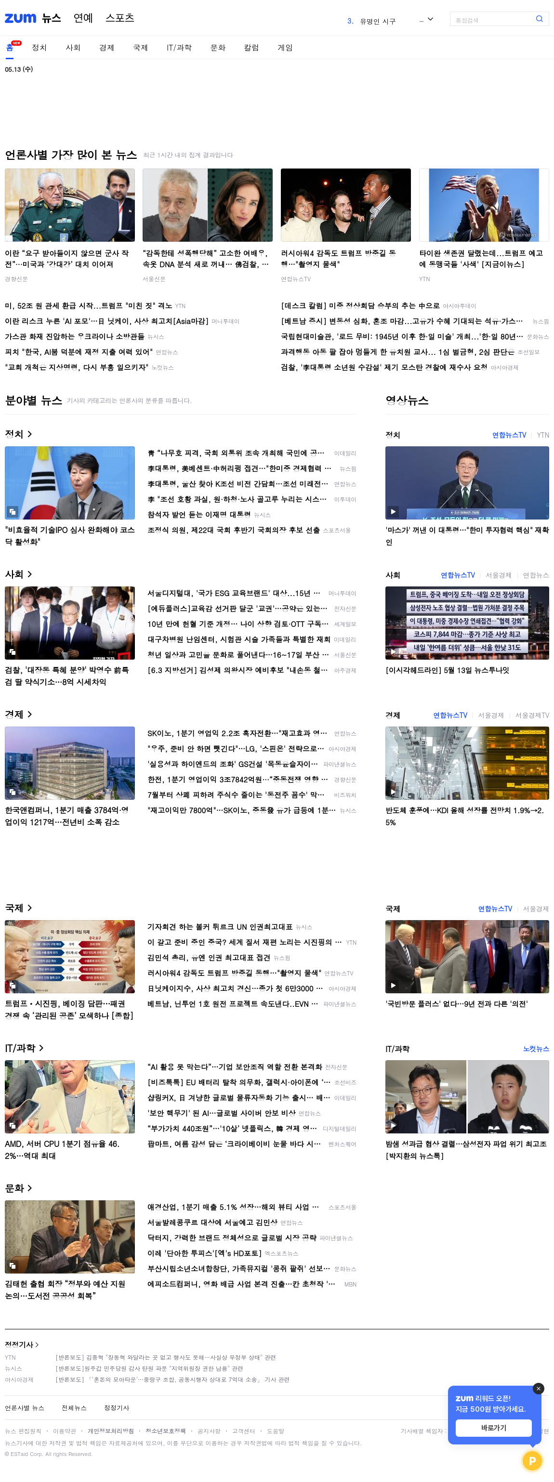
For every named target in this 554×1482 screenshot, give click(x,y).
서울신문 (154, 278)
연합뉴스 (536, 575)
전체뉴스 (74, 1407)
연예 (83, 18)
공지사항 (209, 1431)
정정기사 (19, 1344)
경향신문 (16, 278)
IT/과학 (179, 47)
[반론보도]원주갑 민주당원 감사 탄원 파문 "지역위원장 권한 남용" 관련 (149, 1368)
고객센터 (243, 1431)
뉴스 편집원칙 (23, 1431)
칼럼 (251, 47)
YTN (424, 278)
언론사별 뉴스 (24, 1407)
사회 (73, 47)
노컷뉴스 (536, 1048)
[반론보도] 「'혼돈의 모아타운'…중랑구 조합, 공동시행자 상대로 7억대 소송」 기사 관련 (172, 1379)
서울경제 (499, 575)
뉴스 (51, 18)
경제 (107, 47)
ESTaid (19, 1453)
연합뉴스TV (296, 278)
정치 (39, 47)
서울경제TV (532, 715)
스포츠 (120, 18)
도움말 (275, 1431)
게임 (285, 47)
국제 (140, 47)
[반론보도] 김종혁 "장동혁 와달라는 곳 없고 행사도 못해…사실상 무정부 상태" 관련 (165, 1357)
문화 (217, 47)
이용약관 (64, 1431)
